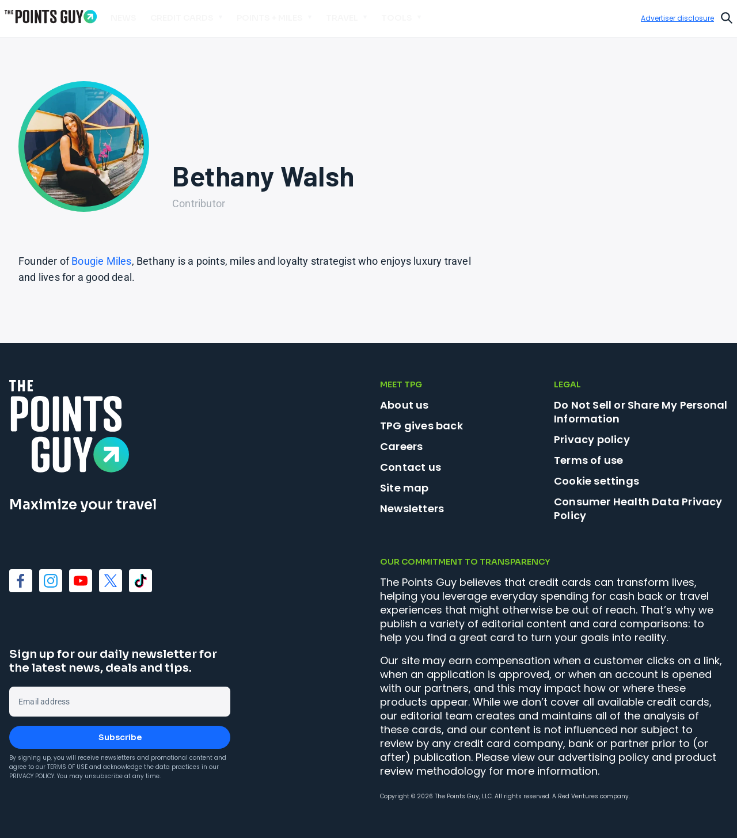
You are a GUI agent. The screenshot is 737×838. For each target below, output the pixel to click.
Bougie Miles (101, 261)
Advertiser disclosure (677, 18)
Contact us (410, 467)
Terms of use (588, 460)
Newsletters (412, 508)
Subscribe (120, 737)
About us (404, 405)
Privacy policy (592, 439)
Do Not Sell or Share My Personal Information (640, 412)
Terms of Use (67, 767)
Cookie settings (596, 481)
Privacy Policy (31, 776)
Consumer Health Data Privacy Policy (638, 508)
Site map (404, 488)
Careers (401, 446)
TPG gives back (421, 425)
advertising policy (603, 757)
